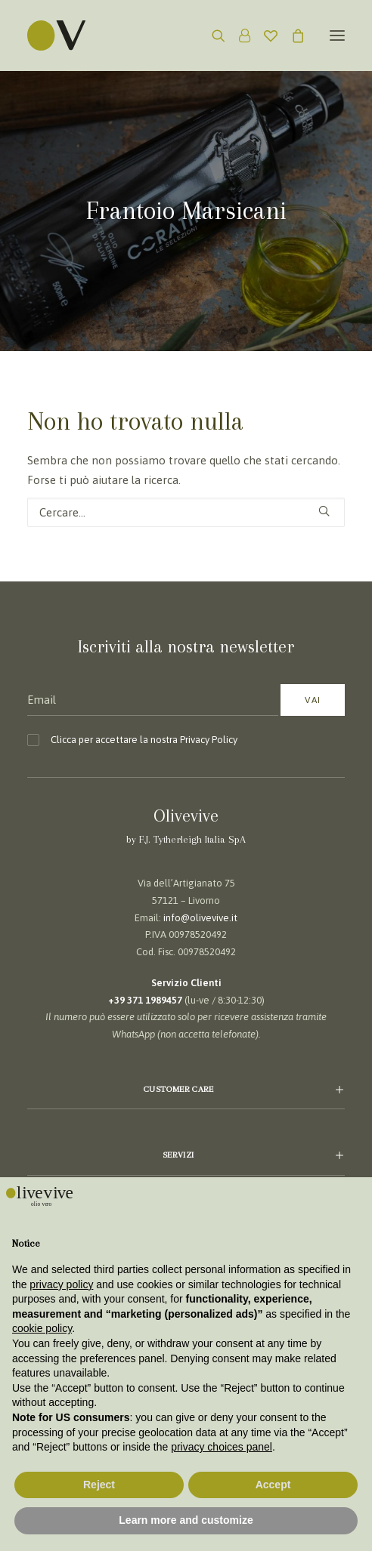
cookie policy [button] (42, 1328)
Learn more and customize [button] (186, 1520)
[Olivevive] (75, 35)
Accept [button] (273, 1485)
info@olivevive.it (200, 918)
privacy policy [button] (61, 1284)
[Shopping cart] (291, 35)
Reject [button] (99, 1485)
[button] (337, 35)
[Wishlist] (263, 35)
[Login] (237, 35)
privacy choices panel (221, 1447)
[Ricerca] (211, 35)
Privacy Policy (208, 739)
